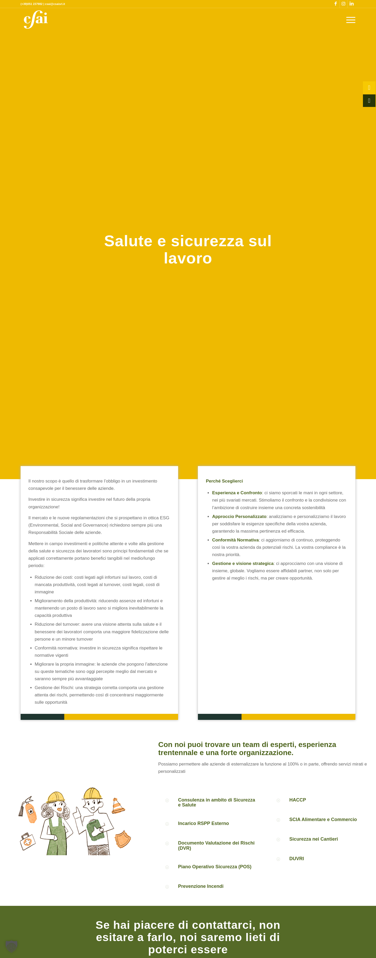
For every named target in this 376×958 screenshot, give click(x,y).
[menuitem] (349, 19)
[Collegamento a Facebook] (335, 4)
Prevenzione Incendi (201, 886)
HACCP (297, 800)
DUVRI (296, 858)
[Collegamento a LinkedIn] (351, 4)
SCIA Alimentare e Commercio (323, 819)
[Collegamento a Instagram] (343, 4)
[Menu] (349, 19)
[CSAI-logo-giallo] (36, 19)
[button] (11, 946)
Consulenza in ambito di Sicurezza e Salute (216, 802)
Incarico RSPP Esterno (203, 823)
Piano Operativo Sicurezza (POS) (214, 866)
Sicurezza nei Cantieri (313, 839)
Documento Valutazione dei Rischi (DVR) (216, 845)
